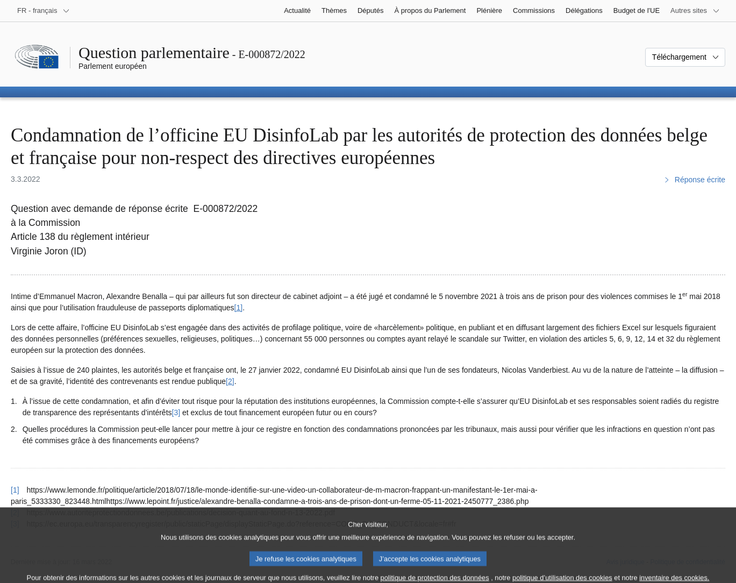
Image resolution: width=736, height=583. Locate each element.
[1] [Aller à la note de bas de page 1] (238, 307)
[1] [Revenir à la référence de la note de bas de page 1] (15, 490)
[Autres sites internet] (695, 11)
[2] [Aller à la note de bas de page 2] (230, 381)
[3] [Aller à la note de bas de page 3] (176, 412)
